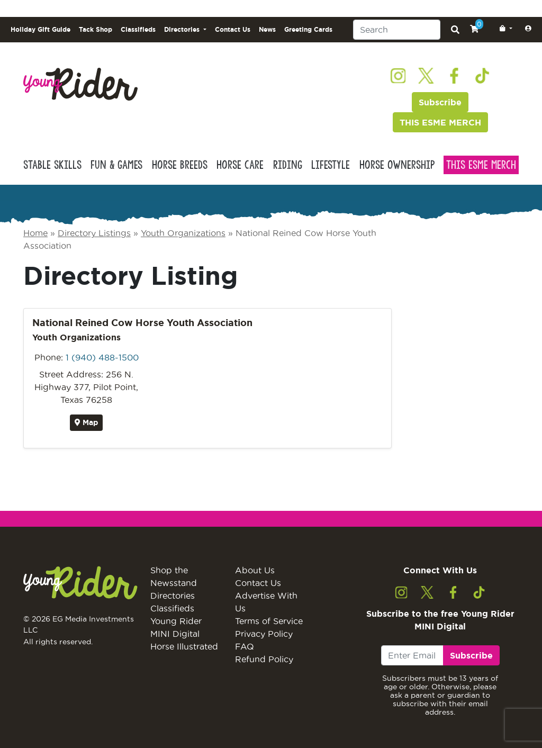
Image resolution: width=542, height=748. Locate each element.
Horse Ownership (397, 165)
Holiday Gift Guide (40, 29)
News (267, 29)
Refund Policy (264, 659)
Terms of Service (269, 621)
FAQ (244, 646)
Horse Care (240, 165)
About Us (255, 570)
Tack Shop (95, 29)
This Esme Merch (481, 165)
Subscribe (440, 102)
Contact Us (232, 29)
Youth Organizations (183, 233)
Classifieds (138, 29)
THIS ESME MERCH (440, 122)
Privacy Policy (264, 633)
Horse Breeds (179, 165)
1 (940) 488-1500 (102, 357)
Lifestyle (330, 165)
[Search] (396, 30)
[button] (504, 29)
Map (86, 422)
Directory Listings (94, 233)
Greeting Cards (308, 29)
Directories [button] (183, 29)
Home (35, 233)
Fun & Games (116, 165)
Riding (287, 165)
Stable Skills (52, 165)
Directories (172, 595)
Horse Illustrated (184, 646)
